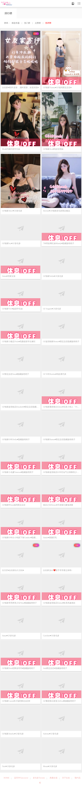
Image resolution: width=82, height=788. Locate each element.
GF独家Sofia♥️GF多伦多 (53, 276)
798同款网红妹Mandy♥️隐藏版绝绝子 (58, 243)
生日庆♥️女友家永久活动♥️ (13, 570)
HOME (6, 778)
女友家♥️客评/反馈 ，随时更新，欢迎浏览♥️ (20, 87)
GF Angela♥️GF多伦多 (52, 309)
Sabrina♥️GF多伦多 (51, 734)
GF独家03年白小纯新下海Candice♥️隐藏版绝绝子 (21, 538)
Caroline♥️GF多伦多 (51, 636)
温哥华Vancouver (21, 778)
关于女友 (66, 778)
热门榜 (27, 23)
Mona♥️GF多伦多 (50, 766)
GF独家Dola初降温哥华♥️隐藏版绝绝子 (18, 668)
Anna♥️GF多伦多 (9, 636)
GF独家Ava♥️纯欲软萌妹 (53, 149)
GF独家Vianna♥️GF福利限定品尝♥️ (57, 87)
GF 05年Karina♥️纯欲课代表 (54, 374)
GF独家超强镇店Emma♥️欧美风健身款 (59, 603)
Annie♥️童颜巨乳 (50, 538)
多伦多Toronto (39, 778)
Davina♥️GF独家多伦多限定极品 (56, 211)
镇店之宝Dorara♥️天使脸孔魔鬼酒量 (58, 505)
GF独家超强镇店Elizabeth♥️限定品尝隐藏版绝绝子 (21, 407)
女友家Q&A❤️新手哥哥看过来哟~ (57, 570)
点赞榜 (38, 23)
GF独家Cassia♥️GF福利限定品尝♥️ (16, 701)
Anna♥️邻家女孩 (8, 276)
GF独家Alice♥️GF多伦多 (12, 211)
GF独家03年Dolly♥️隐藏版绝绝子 (16, 439)
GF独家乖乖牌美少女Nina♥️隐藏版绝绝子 (19, 603)
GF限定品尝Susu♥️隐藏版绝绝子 (15, 374)
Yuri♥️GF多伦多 (8, 766)
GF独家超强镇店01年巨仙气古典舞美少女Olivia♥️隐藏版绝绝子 (62, 472)
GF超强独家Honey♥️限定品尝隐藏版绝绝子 (61, 341)
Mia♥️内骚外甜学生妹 (11, 149)
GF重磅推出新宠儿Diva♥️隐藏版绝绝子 (59, 701)
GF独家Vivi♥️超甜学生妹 (12, 309)
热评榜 (48, 23)
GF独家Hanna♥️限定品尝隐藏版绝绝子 (59, 439)
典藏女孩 (53, 778)
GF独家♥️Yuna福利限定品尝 (13, 505)
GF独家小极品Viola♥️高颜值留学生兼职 (18, 341)
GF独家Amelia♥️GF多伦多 (13, 734)
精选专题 (16, 23)
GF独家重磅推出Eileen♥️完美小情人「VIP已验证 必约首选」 (62, 407)
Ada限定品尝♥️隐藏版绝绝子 (55, 668)
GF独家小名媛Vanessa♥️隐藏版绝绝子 (17, 472)
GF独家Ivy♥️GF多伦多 (11, 243)
